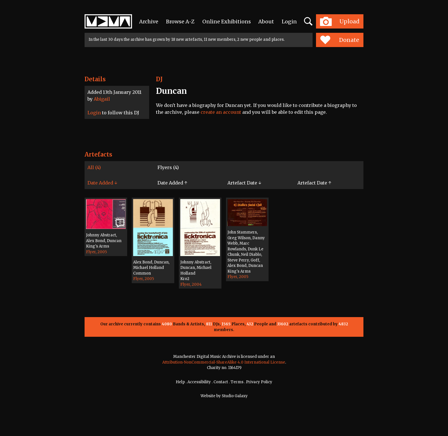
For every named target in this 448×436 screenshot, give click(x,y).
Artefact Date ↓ (244, 183)
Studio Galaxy (235, 396)
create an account (221, 112)
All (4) (94, 167)
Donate (339, 40)
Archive (148, 21)
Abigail (102, 99)
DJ (159, 79)
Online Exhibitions (226, 21)
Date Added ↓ (102, 183)
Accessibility (199, 382)
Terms (237, 382)
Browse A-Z (180, 21)
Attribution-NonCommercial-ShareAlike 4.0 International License (223, 362)
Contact (220, 382)
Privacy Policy (259, 382)
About (266, 21)
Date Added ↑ (172, 183)
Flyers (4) (168, 167)
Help (180, 382)
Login (289, 21)
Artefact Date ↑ (314, 183)
